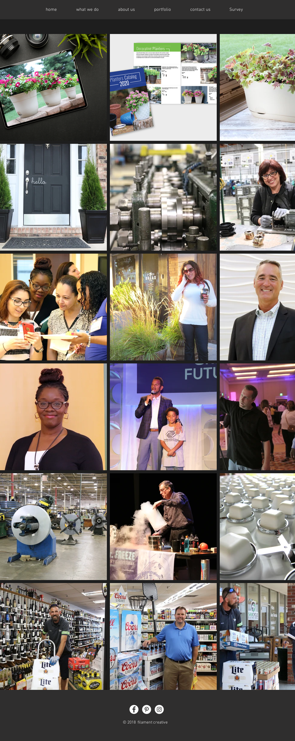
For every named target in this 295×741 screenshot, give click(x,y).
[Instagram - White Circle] (159, 709)
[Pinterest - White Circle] (146, 709)
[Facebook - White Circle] (133, 709)
